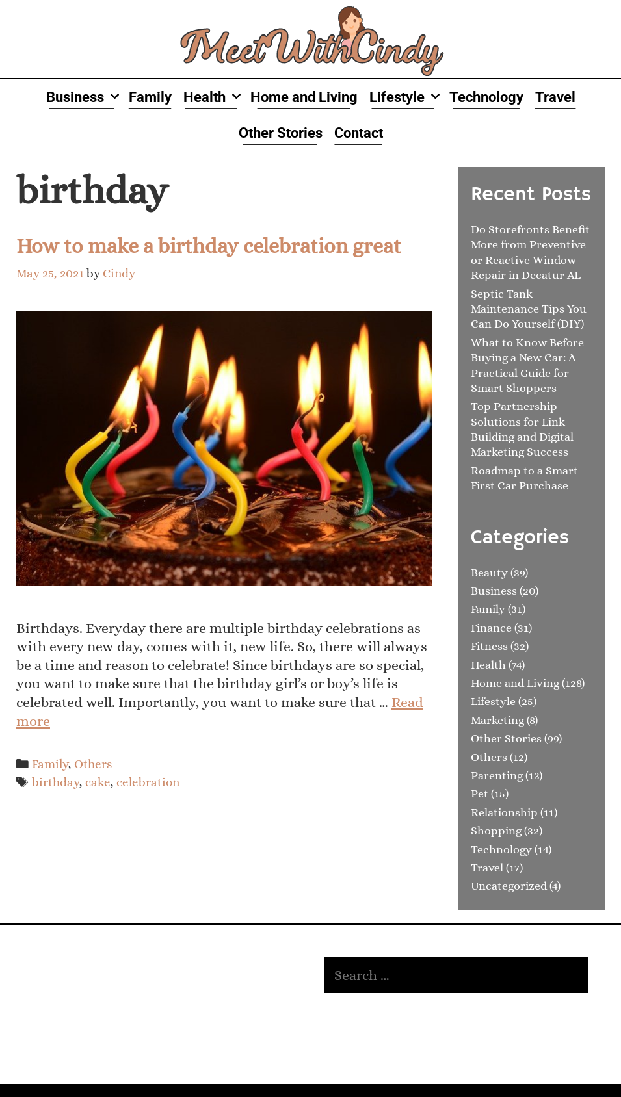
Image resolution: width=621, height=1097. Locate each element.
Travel (555, 97)
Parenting (497, 775)
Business (84, 97)
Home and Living (304, 97)
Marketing (497, 720)
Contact (358, 133)
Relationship (504, 812)
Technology (486, 97)
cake (98, 782)
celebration (147, 782)
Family (150, 97)
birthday (55, 782)
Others (93, 764)
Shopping (496, 830)
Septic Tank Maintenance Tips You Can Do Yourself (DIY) (529, 309)
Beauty (489, 572)
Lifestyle (406, 97)
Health (213, 97)
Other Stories (281, 133)
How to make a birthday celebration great (208, 245)
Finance (491, 627)
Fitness (489, 645)
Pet (479, 793)
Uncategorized (509, 885)
